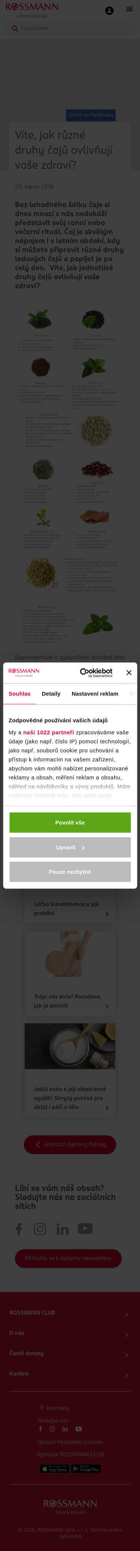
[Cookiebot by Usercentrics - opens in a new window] (83, 673)
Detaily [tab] (51, 693)
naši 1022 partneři (48, 732)
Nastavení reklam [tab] (95, 693)
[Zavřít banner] (128, 672)
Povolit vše (70, 822)
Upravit (70, 847)
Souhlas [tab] (20, 693)
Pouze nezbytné (70, 872)
